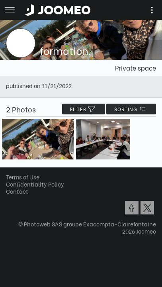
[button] (21, 246)
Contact (17, 191)
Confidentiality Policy (35, 184)
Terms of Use (22, 177)
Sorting (131, 109)
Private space (135, 67)
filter (83, 109)
